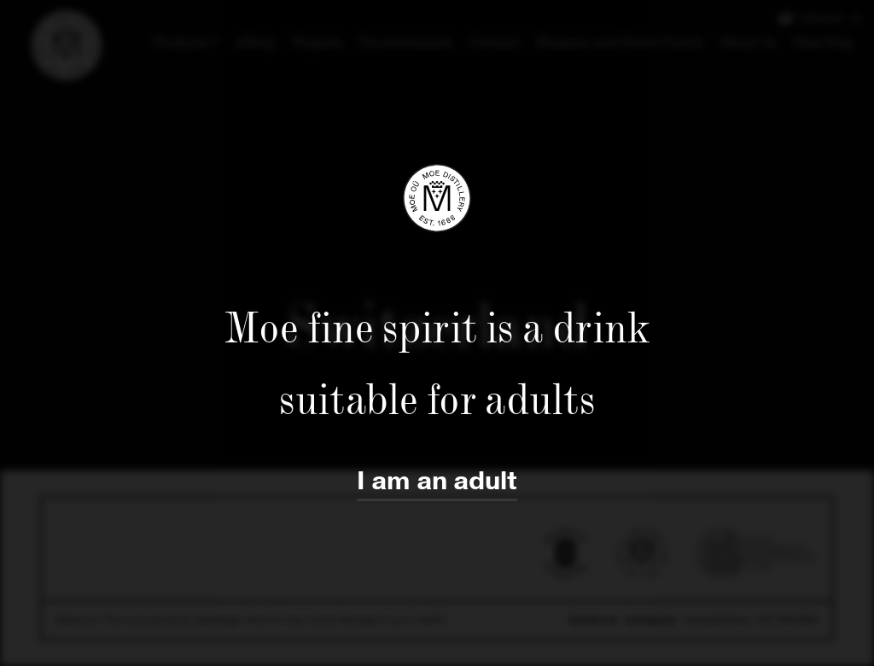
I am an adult (437, 481)
